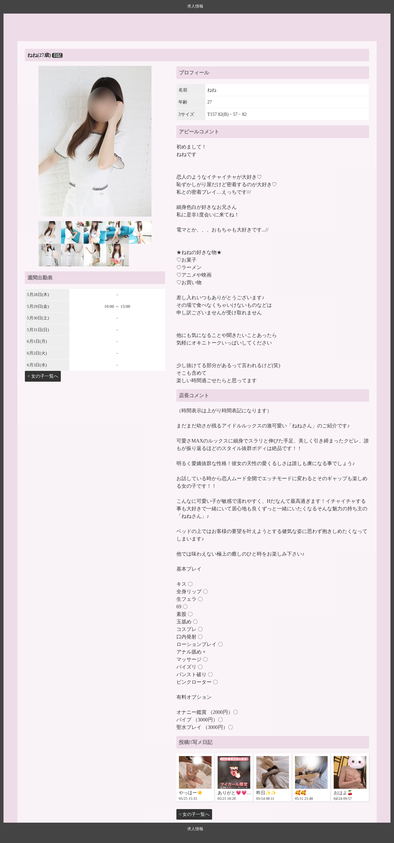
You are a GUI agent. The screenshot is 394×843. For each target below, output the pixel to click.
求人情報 (195, 6)
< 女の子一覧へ (42, 376)
